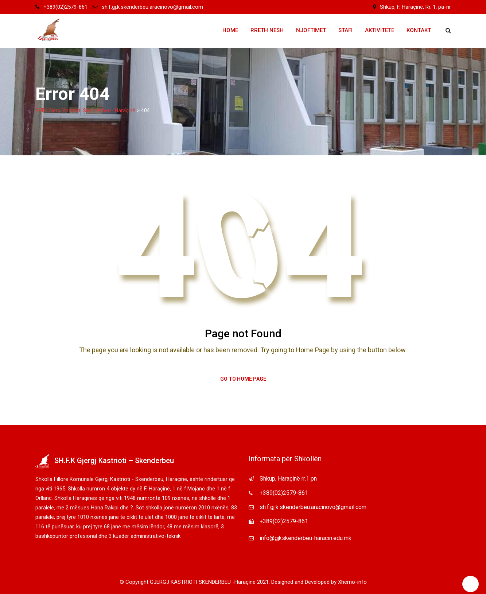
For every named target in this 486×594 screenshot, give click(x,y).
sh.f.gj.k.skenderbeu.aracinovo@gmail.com (152, 7)
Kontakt (419, 30)
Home (230, 30)
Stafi (345, 30)
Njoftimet (311, 30)
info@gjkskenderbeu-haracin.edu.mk (305, 538)
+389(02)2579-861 (65, 7)
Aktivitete (379, 30)
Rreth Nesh (267, 30)
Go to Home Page (243, 379)
